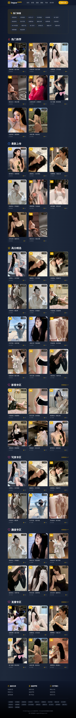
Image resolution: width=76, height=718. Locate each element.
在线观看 (47, 17)
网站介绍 (52, 689)
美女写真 (22, 21)
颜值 (42, 3)
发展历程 (52, 692)
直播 (37, 3)
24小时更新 (15, 25)
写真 (46, 3)
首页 (28, 3)
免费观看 (47, 21)
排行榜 (52, 3)
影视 (32, 3)
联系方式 (52, 695)
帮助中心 (10, 692)
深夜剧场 (14, 17)
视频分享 (49, 25)
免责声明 (31, 692)
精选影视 (14, 21)
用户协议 (31, 695)
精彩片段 (24, 25)
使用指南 (10, 695)
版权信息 (31, 689)
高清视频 (39, 17)
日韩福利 (22, 17)
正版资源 (56, 21)
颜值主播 (39, 21)
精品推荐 (22, 29)
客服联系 (10, 689)
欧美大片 (31, 17)
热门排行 (32, 25)
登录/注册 (63, 3)
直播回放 (31, 21)
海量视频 (14, 29)
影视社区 (40, 25)
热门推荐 (56, 17)
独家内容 (57, 25)
